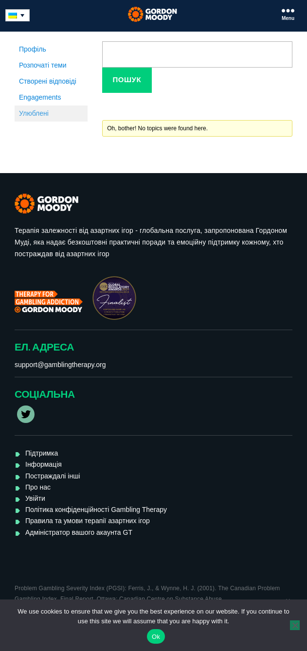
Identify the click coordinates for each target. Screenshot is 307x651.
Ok (156, 636)
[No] (295, 625)
